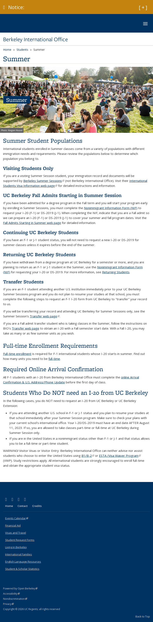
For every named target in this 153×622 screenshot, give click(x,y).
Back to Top (142, 616)
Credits (37, 506)
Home (7, 50)
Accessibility (11, 593)
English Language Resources (23, 561)
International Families (18, 554)
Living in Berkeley (16, 547)
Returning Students (115, 272)
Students (22, 50)
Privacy (8, 604)
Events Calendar (16, 518)
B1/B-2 (87, 456)
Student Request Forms (19, 540)
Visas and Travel (15, 533)
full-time (54, 359)
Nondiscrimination (15, 599)
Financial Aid (13, 525)
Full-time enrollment (17, 354)
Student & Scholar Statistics (22, 569)
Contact (23, 506)
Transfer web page (45, 316)
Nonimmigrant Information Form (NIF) (110, 208)
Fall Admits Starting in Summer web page (32, 223)
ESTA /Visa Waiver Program (120, 456)
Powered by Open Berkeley (20, 588)
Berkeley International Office (35, 39)
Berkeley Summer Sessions (43, 181)
